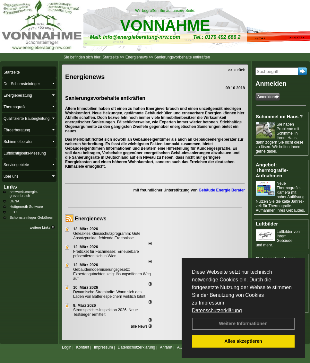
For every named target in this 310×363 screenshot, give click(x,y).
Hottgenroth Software (26, 206)
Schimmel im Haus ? (279, 116)
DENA (15, 201)
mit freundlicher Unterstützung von (166, 190)
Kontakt (82, 347)
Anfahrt (166, 347)
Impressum (211, 302)
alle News (141, 326)
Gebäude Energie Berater (222, 190)
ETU (13, 212)
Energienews (91, 218)
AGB (181, 347)
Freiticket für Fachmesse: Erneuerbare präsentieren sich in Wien (106, 253)
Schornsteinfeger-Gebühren (31, 217)
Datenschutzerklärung (217, 310)
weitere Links (42, 227)
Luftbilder (267, 223)
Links (10, 187)
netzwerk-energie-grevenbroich (24, 194)
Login (66, 347)
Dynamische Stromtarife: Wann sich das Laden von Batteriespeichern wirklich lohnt (109, 294)
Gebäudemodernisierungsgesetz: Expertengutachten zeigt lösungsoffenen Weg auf (112, 274)
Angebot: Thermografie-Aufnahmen (272, 170)
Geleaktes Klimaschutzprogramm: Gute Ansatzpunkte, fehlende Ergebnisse (106, 235)
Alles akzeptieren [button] (243, 341)
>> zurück (236, 70)
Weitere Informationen (243, 323)
